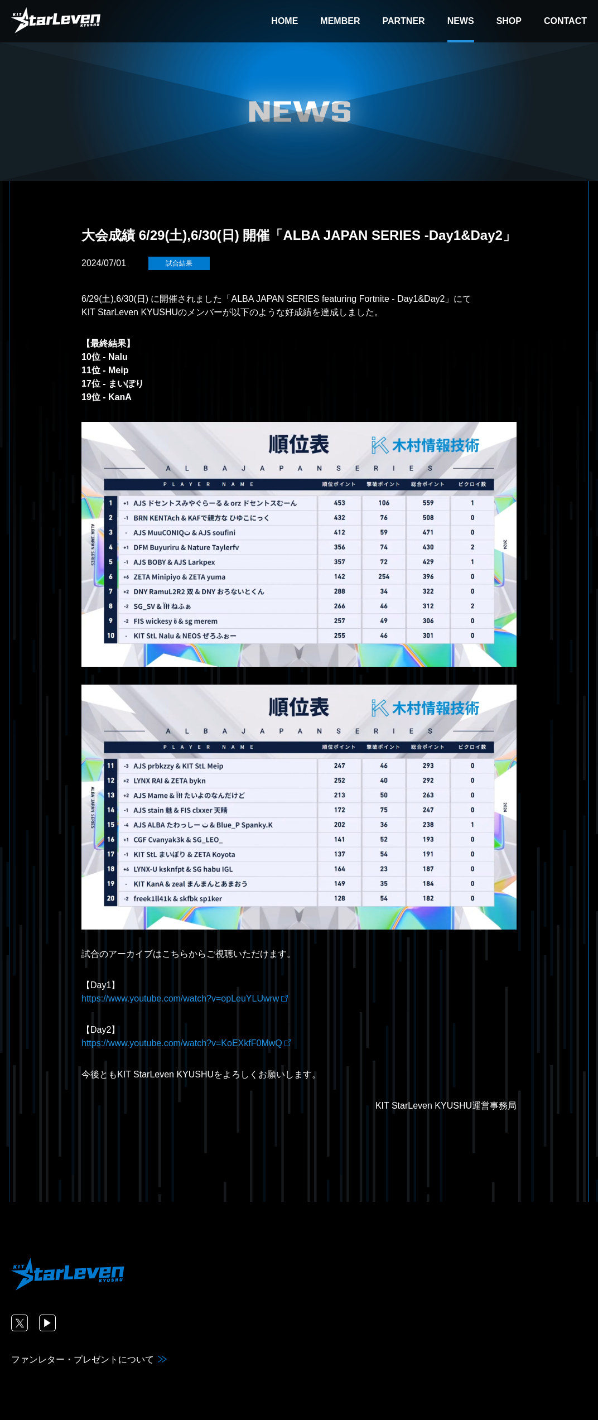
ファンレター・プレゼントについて (82, 1359)
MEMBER (340, 21)
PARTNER (403, 21)
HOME (284, 21)
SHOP (509, 21)
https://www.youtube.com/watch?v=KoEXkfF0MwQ (181, 1043)
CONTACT (565, 21)
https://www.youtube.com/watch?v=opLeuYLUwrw (180, 998)
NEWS (460, 21)
